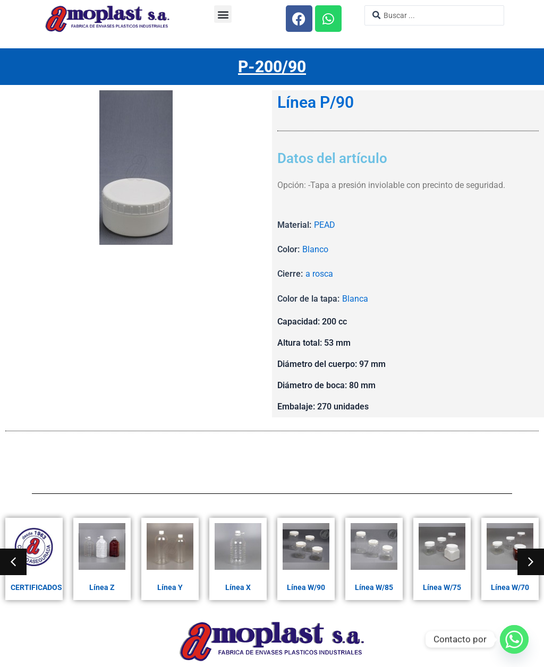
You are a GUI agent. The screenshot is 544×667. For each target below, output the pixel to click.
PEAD (324, 225)
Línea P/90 (315, 102)
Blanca (355, 299)
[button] (223, 14)
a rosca (319, 274)
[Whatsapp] (514, 639)
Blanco (315, 249)
